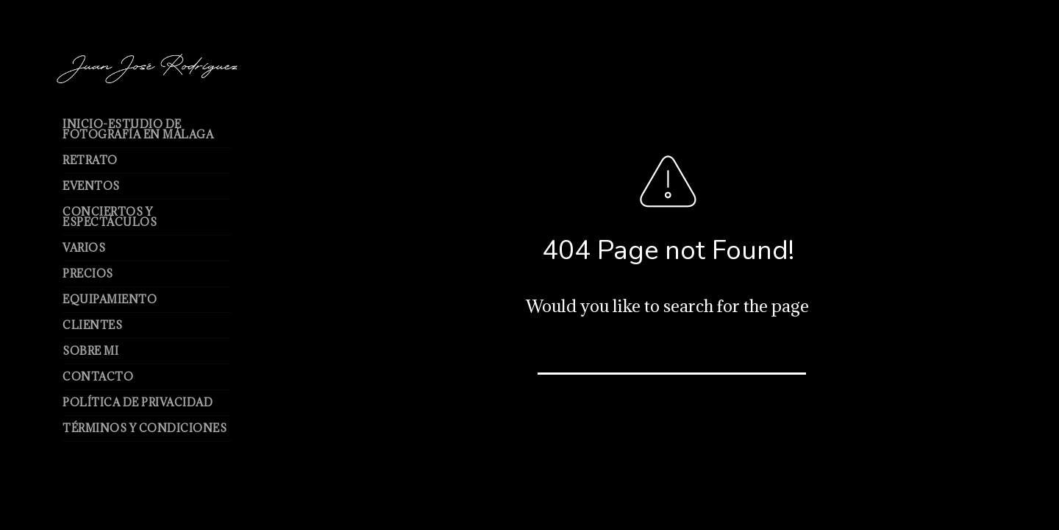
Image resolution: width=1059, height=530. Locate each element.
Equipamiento (110, 299)
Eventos (91, 186)
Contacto (98, 377)
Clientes (92, 325)
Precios (88, 273)
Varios (84, 248)
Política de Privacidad (138, 402)
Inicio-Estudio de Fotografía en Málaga (138, 129)
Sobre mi (90, 351)
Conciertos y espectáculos (110, 217)
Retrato (90, 160)
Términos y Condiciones (145, 428)
